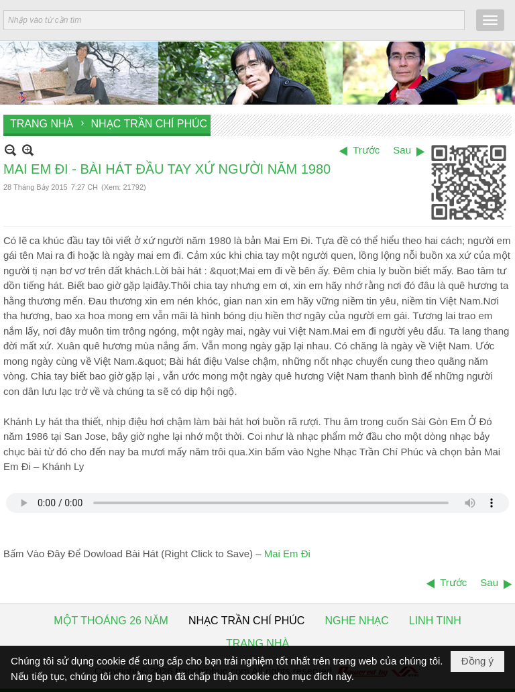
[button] (490, 20)
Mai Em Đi (287, 553)
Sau (402, 150)
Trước (366, 150)
